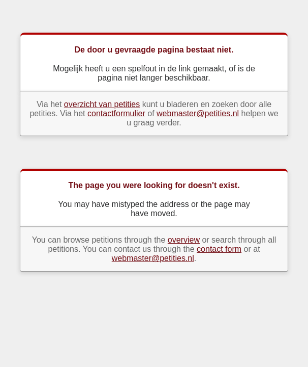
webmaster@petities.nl (198, 113)
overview (184, 239)
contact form (219, 249)
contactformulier (116, 113)
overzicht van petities (102, 104)
